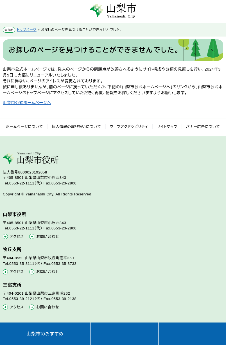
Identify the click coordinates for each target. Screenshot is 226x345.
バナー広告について (203, 127)
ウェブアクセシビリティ (129, 127)
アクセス (17, 236)
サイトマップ (167, 127)
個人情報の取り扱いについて (76, 127)
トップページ (27, 30)
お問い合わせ (47, 236)
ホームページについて (24, 127)
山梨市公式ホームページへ (27, 102)
